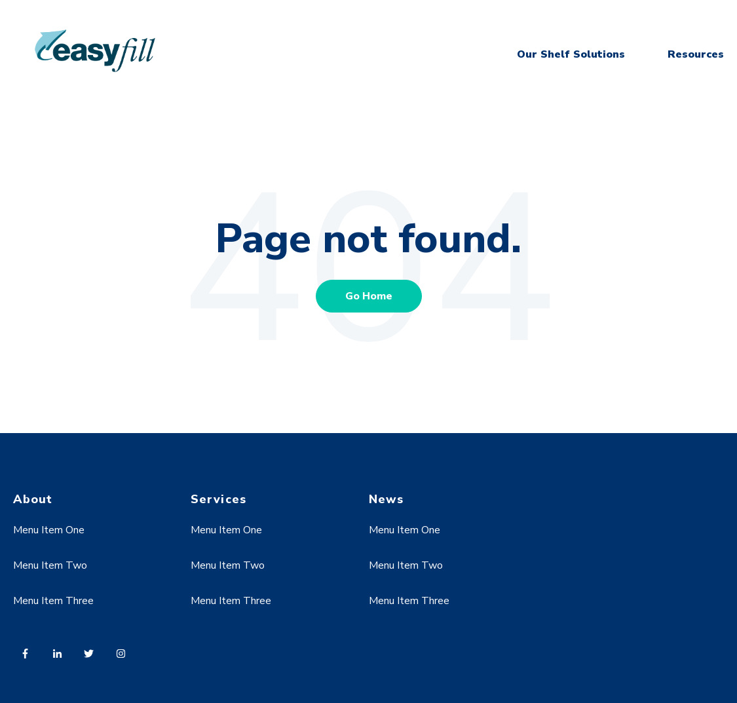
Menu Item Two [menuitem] (50, 565)
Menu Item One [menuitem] (49, 530)
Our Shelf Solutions (571, 54)
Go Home (368, 296)
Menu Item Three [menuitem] (53, 601)
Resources (696, 54)
